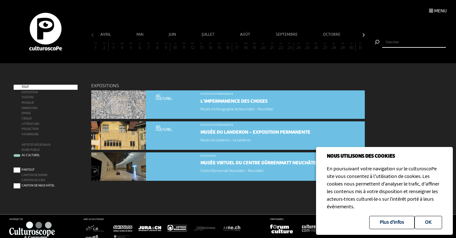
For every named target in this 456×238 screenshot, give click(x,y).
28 (334, 46)
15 (219, 46)
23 (290, 46)
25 (307, 46)
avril (106, 35)
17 (237, 46)
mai (140, 35)
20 (263, 46)
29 (343, 46)
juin (173, 35)
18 (246, 46)
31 (360, 46)
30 (351, 46)
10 (175, 46)
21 (272, 46)
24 (298, 46)
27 (325, 46)
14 (210, 46)
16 (228, 46)
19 (254, 46)
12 (192, 46)
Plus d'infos (392, 222)
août (245, 35)
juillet (208, 35)
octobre (332, 35)
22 (281, 46)
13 (201, 46)
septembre (287, 35)
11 (184, 46)
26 (316, 46)
